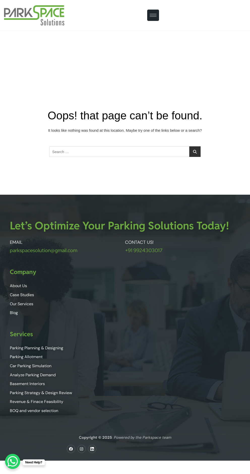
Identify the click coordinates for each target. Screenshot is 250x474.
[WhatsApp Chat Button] (12, 461)
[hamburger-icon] (153, 15)
